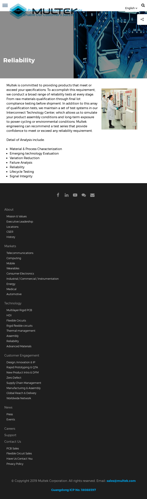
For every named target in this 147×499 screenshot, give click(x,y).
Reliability (12, 341)
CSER (9, 231)
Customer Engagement (21, 355)
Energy (10, 284)
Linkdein (66, 196)
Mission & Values (16, 216)
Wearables (12, 268)
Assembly (12, 336)
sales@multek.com (121, 481)
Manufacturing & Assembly (23, 388)
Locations (12, 226)
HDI (8, 315)
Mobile (10, 263)
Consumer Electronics (20, 273)
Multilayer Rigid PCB (19, 310)
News (8, 407)
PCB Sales (12, 448)
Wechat (84, 196)
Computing (13, 258)
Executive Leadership (19, 221)
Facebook (58, 196)
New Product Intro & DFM (22, 372)
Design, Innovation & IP (20, 362)
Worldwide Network (18, 398)
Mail (92, 196)
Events (10, 419)
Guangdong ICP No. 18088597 (73, 490)
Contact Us (12, 442)
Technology (12, 303)
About (9, 210)
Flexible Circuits (16, 320)
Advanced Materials (18, 346)
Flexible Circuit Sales (19, 453)
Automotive (14, 294)
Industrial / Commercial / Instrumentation (32, 278)
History (10, 237)
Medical (11, 289)
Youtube (75, 196)
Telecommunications (19, 253)
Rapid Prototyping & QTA (22, 367)
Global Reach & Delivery (21, 393)
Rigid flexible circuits (19, 325)
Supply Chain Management (23, 382)
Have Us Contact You (19, 458)
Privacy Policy (14, 463)
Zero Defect (13, 377)
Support (10, 435)
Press (9, 414)
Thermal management (20, 330)
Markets (10, 246)
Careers (9, 429)
